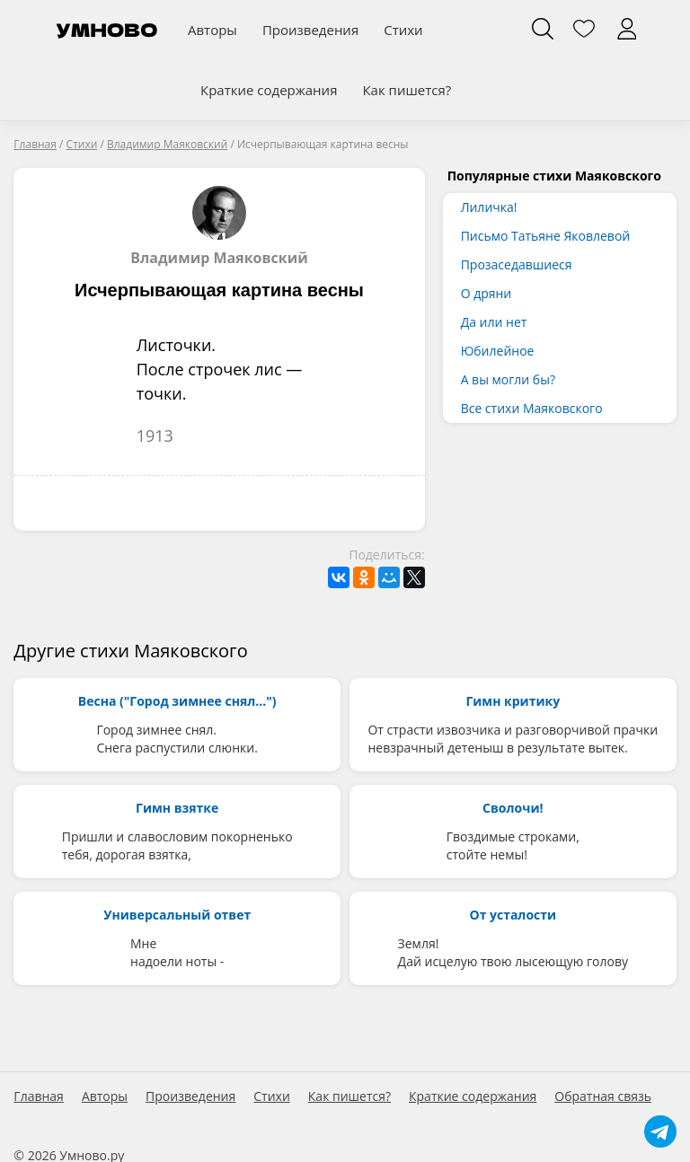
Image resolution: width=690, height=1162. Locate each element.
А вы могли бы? (508, 379)
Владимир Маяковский (218, 226)
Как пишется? (406, 90)
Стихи (403, 30)
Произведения (310, 30)
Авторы (212, 30)
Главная (38, 1096)
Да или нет (494, 321)
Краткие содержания (268, 90)
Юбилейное (498, 350)
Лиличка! (489, 207)
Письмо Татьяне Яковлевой (546, 235)
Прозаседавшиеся (516, 264)
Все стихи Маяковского (532, 408)
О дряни (486, 293)
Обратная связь (602, 1096)
